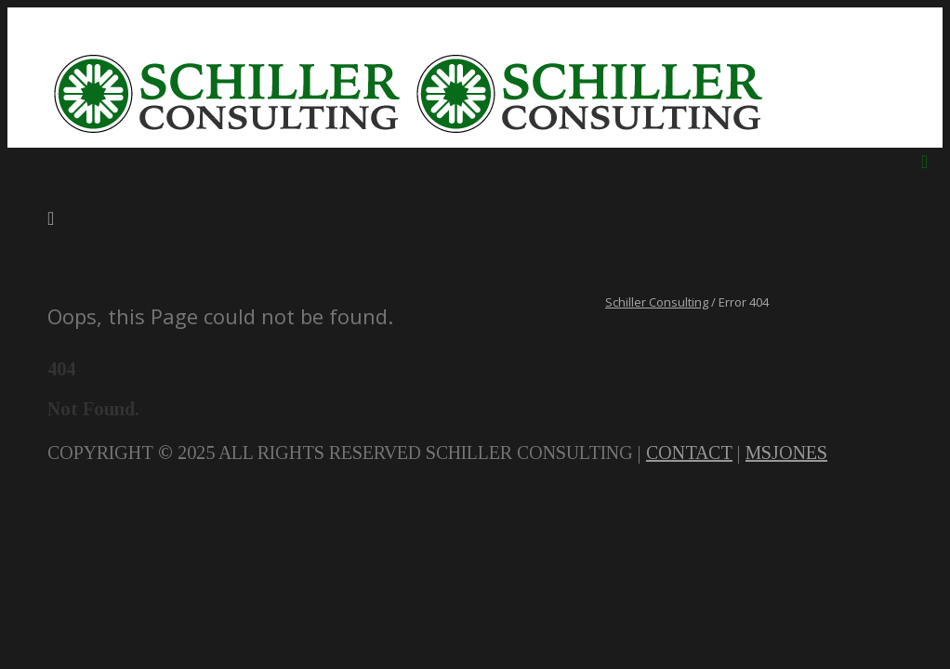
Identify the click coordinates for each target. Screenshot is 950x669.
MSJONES (786, 452)
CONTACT (689, 452)
